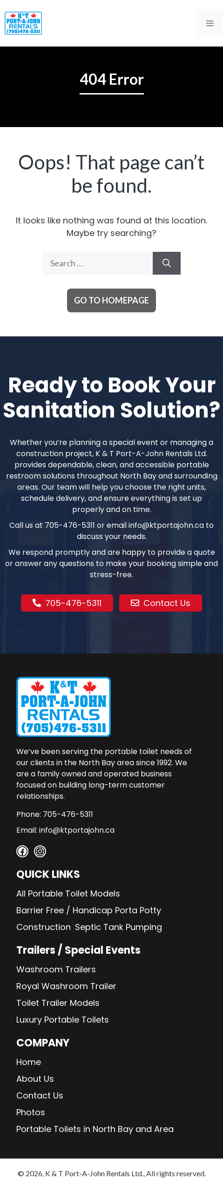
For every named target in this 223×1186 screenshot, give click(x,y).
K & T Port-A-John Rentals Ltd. (94, 1173)
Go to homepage (111, 300)
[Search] (167, 263)
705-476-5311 (70, 525)
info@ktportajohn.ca (166, 525)
